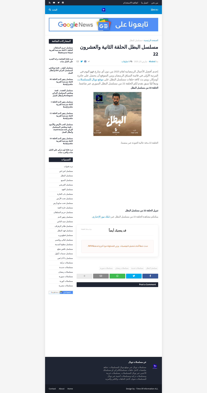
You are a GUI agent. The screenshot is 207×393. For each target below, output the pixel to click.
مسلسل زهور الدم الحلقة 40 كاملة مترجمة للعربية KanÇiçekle (61, 82)
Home (70, 388)
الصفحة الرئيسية (151, 40)
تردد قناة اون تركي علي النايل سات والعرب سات (61, 151)
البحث (54, 9)
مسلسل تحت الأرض (64, 198)
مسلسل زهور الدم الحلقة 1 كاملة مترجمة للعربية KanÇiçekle (62, 104)
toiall (86, 229)
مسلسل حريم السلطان (63, 212)
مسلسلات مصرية (66, 285)
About (61, 388)
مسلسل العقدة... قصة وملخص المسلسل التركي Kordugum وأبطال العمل (62, 93)
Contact (52, 388)
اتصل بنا (144, 2)
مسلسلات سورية (106, 268)
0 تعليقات (126, 61)
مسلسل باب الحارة (65, 194)
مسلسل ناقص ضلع (65, 249)
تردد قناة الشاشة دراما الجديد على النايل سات (61, 60)
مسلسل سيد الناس (65, 221)
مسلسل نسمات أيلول (64, 253)
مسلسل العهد (67, 189)
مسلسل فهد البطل (65, 230)
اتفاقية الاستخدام (130, 2)
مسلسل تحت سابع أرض (63, 203)
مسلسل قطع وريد (65, 235)
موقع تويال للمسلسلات (91, 79)
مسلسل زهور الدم (65, 217)
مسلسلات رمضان (121, 268)
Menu (155, 9)
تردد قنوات (68, 166)
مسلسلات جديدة (137, 268)
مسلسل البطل (135, 40)
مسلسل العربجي (66, 184)
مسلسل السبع (67, 180)
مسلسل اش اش (66, 171)
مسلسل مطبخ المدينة (64, 244)
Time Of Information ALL (147, 388)
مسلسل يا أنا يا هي (65, 258)
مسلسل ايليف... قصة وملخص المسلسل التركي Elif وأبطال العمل (61, 70)
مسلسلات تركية (66, 262)
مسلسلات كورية (66, 281)
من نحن (154, 2)
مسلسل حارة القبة (65, 207)
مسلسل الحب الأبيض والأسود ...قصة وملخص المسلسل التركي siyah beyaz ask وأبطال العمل (61, 128)
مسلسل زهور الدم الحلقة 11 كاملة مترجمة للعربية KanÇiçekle (61, 116)
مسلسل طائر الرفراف (64, 226)
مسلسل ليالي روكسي (64, 240)
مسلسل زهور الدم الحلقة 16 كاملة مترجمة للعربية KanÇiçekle (61, 141)
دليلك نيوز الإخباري (101, 216)
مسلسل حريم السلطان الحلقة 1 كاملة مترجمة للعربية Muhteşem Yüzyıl (61, 50)
